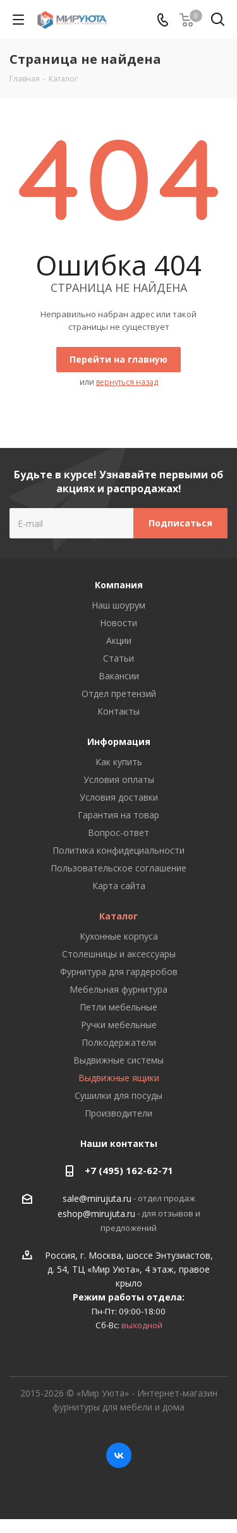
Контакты (118, 711)
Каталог (118, 916)
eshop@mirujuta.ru (96, 1214)
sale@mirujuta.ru (97, 1199)
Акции (118, 640)
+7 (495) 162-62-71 (129, 1170)
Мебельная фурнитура (118, 989)
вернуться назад (127, 382)
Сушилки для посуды (118, 1095)
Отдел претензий (119, 694)
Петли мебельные (118, 1007)
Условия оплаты (118, 779)
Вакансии (119, 676)
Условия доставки (119, 797)
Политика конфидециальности (118, 850)
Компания (119, 585)
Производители (118, 1113)
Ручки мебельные (119, 1025)
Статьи (118, 658)
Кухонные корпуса (119, 936)
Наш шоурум (118, 605)
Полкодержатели (119, 1042)
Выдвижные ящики (118, 1078)
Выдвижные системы (118, 1060)
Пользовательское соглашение (118, 868)
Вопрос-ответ (118, 833)
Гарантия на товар (118, 815)
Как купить (118, 762)
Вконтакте (118, 1455)
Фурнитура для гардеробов (119, 972)
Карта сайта (118, 886)
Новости (118, 623)
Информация (118, 742)
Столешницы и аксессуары (119, 954)
